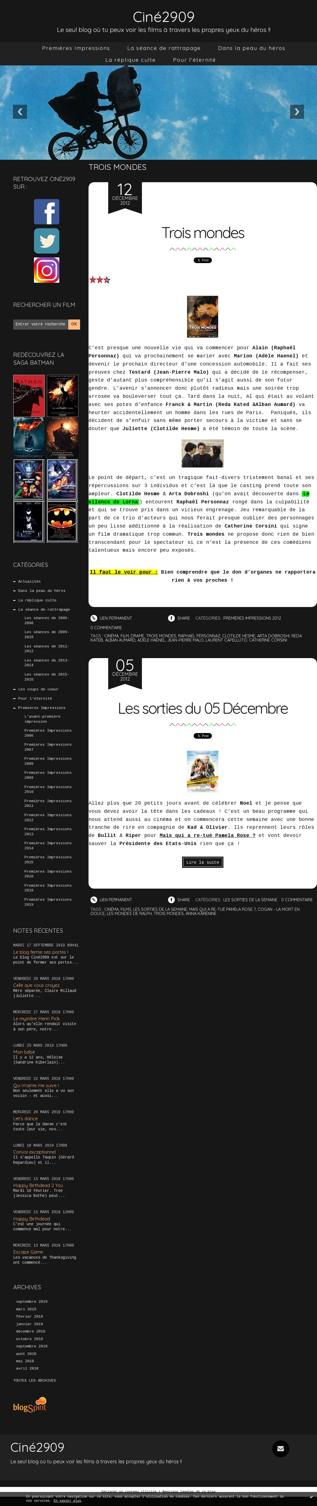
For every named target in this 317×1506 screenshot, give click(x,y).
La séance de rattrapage (164, 48)
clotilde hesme (244, 635)
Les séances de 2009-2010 (46, 636)
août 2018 (26, 1363)
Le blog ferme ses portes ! (42, 960)
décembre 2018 (30, 1340)
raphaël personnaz (203, 635)
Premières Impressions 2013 (48, 838)
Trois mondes (203, 232)
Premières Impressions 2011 (48, 809)
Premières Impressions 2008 (48, 766)
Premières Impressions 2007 (48, 751)
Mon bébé (24, 1060)
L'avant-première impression (42, 722)
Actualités (29, 581)
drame (139, 635)
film (125, 635)
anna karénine (203, 922)
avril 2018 (27, 1378)
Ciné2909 (164, 16)
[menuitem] (76, 48)
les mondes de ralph (130, 922)
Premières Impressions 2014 (48, 852)
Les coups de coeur (38, 692)
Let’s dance (25, 1127)
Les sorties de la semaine (253, 900)
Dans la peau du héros (252, 48)
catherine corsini (275, 640)
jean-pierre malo (190, 640)
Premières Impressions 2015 (48, 867)
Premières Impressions (76, 48)
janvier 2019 (29, 1333)
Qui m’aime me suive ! (36, 1093)
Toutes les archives (34, 1390)
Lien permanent (111, 618)
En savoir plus (67, 1501)
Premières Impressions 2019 (48, 910)
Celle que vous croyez (37, 993)
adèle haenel (154, 640)
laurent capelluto (232, 640)
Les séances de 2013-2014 (46, 665)
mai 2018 (25, 1370)
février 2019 (29, 1325)
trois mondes (163, 635)
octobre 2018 (29, 1348)
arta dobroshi (279, 635)
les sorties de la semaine (162, 917)
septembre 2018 (31, 1355)
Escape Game (28, 1260)
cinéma (111, 635)
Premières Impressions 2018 (48, 896)
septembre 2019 (31, 1310)
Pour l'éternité (194, 59)
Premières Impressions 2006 (48, 737)
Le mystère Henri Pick (37, 1027)
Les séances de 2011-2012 (46, 651)
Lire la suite (202, 862)
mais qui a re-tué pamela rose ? (226, 917)
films (126, 917)
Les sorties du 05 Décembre (203, 707)
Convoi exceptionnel (35, 1160)
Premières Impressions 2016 (48, 881)
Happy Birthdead (32, 1227)
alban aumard (121, 640)
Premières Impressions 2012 (48, 824)
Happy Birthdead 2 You (38, 1193)
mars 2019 (26, 1318)
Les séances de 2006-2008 (46, 622)
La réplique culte (130, 59)
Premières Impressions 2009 (48, 780)
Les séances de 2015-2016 (46, 679)
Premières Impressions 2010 (48, 795)
